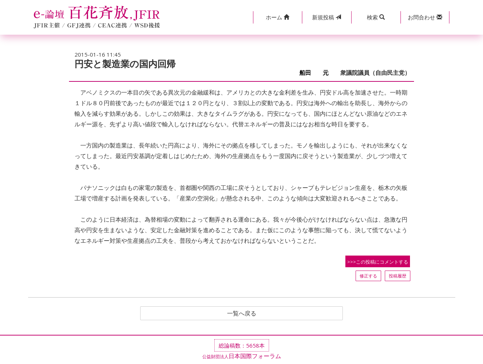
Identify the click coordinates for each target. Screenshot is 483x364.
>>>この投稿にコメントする (377, 261)
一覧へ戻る (241, 313)
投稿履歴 (397, 276)
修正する (368, 276)
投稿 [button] (326, 17)
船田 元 (316, 73)
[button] (277, 17)
